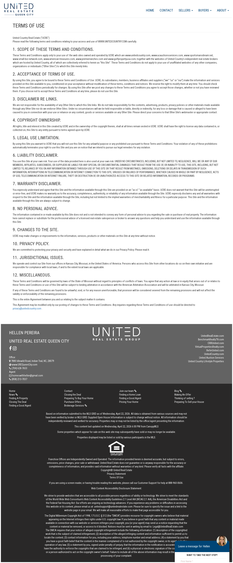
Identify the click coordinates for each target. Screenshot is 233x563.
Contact (166, 10)
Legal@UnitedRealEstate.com (168, 526)
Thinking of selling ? (184, 398)
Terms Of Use (116, 477)
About (223, 10)
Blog (178, 391)
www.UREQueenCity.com (23, 364)
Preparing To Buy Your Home (78, 398)
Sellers (186, 10)
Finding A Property (18, 398)
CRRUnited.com (216, 343)
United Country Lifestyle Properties (206, 361)
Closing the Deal (72, 394)
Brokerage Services (75, 405)
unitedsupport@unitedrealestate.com (113, 506)
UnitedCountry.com (214, 354)
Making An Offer (182, 394)
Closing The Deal (17, 401)
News (13, 394)
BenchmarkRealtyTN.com (211, 339)
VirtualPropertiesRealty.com (209, 346)
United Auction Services (211, 357)
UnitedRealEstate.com (212, 335)
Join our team (128, 391)
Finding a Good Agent (130, 398)
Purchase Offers (72, 401)
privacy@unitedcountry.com (27, 308)
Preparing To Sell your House (189, 401)
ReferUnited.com (215, 350)
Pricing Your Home (128, 401)
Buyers (205, 10)
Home (150, 10)
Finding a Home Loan (130, 394)
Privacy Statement (116, 473)
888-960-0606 (175, 482)
